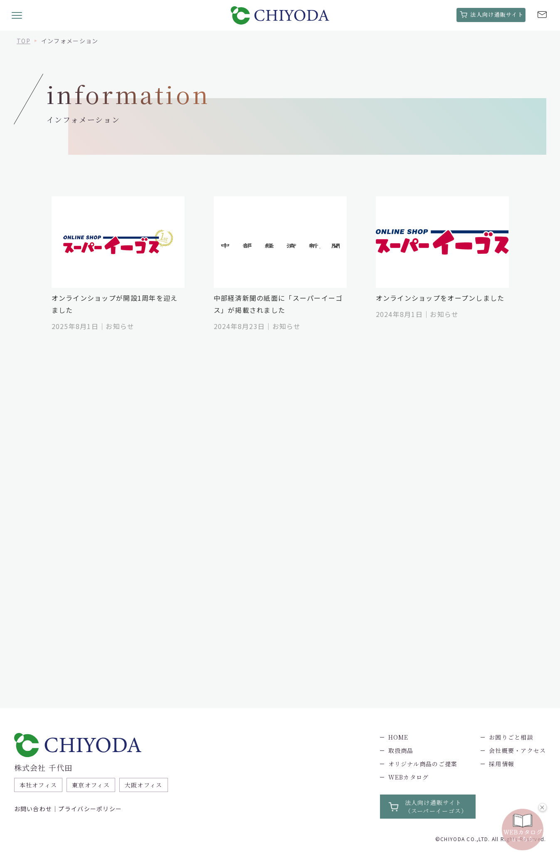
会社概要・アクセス (517, 750)
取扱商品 (401, 750)
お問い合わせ (33, 809)
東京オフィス (91, 785)
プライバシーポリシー (90, 809)
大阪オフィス (144, 785)
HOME (398, 737)
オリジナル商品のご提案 (423, 764)
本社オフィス (38, 785)
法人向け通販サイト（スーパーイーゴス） (436, 806)
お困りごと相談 (511, 737)
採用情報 (501, 764)
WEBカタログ (408, 777)
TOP (23, 41)
